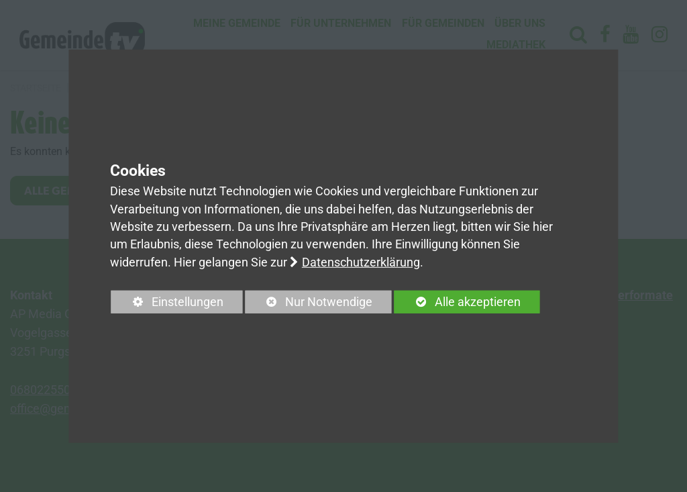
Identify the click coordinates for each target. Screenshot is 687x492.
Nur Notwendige (308, 304)
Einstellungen (167, 304)
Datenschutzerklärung (361, 262)
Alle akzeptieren (457, 302)
